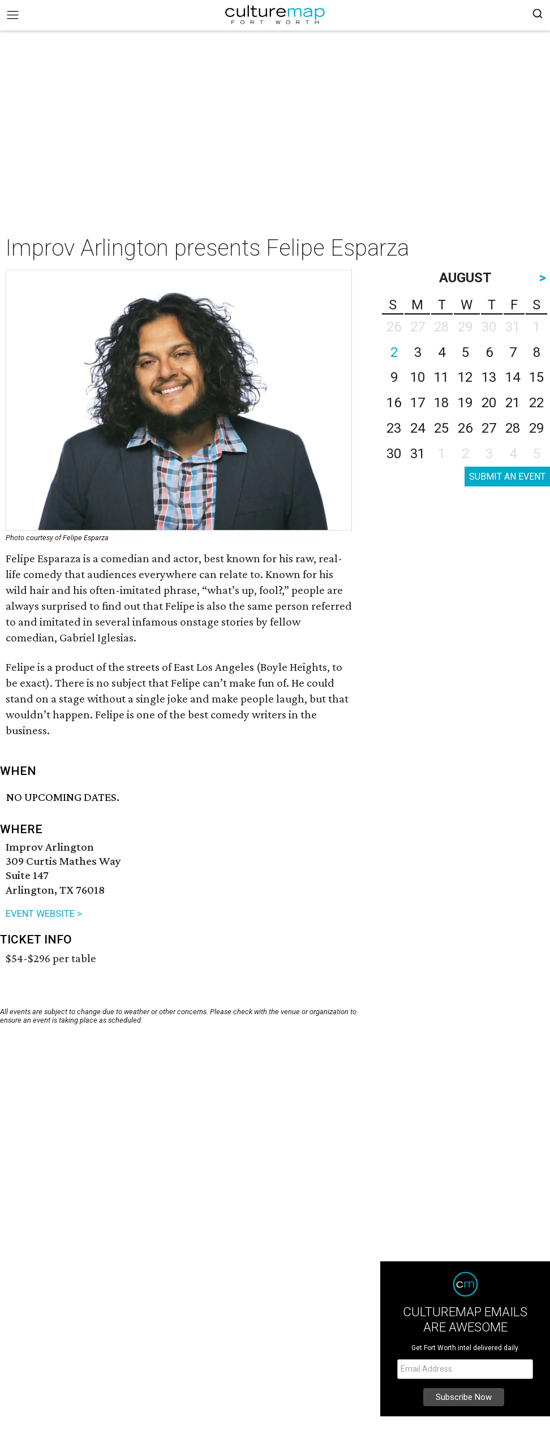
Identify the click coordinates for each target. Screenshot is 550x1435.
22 (536, 403)
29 (536, 428)
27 (489, 428)
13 (489, 377)
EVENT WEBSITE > (44, 913)
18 (441, 403)
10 (417, 377)
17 (417, 403)
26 (465, 428)
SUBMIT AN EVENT (507, 476)
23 (393, 428)
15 (536, 377)
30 (393, 454)
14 (512, 377)
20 (489, 403)
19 (465, 403)
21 (512, 403)
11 (441, 377)
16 (393, 403)
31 (417, 454)
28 (512, 428)
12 (465, 377)
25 (441, 428)
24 (417, 428)
